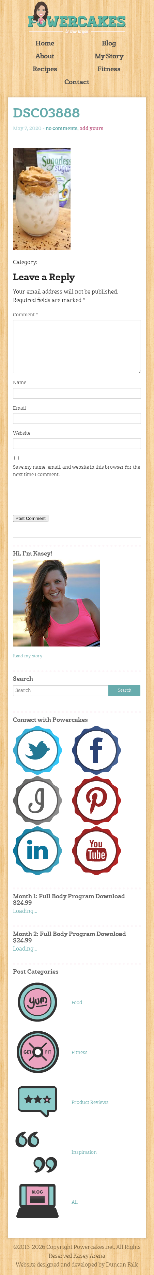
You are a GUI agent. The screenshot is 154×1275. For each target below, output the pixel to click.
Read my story (28, 656)
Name (19, 382)
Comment (25, 315)
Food (77, 1002)
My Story (109, 57)
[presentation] (65, 498)
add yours (91, 128)
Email (19, 408)
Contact (76, 82)
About (44, 57)
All (75, 1202)
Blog (109, 44)
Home (44, 44)
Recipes (45, 70)
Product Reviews (90, 1102)
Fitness (109, 70)
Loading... (25, 911)
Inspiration (84, 1152)
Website (21, 433)
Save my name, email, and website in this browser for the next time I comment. (76, 471)
